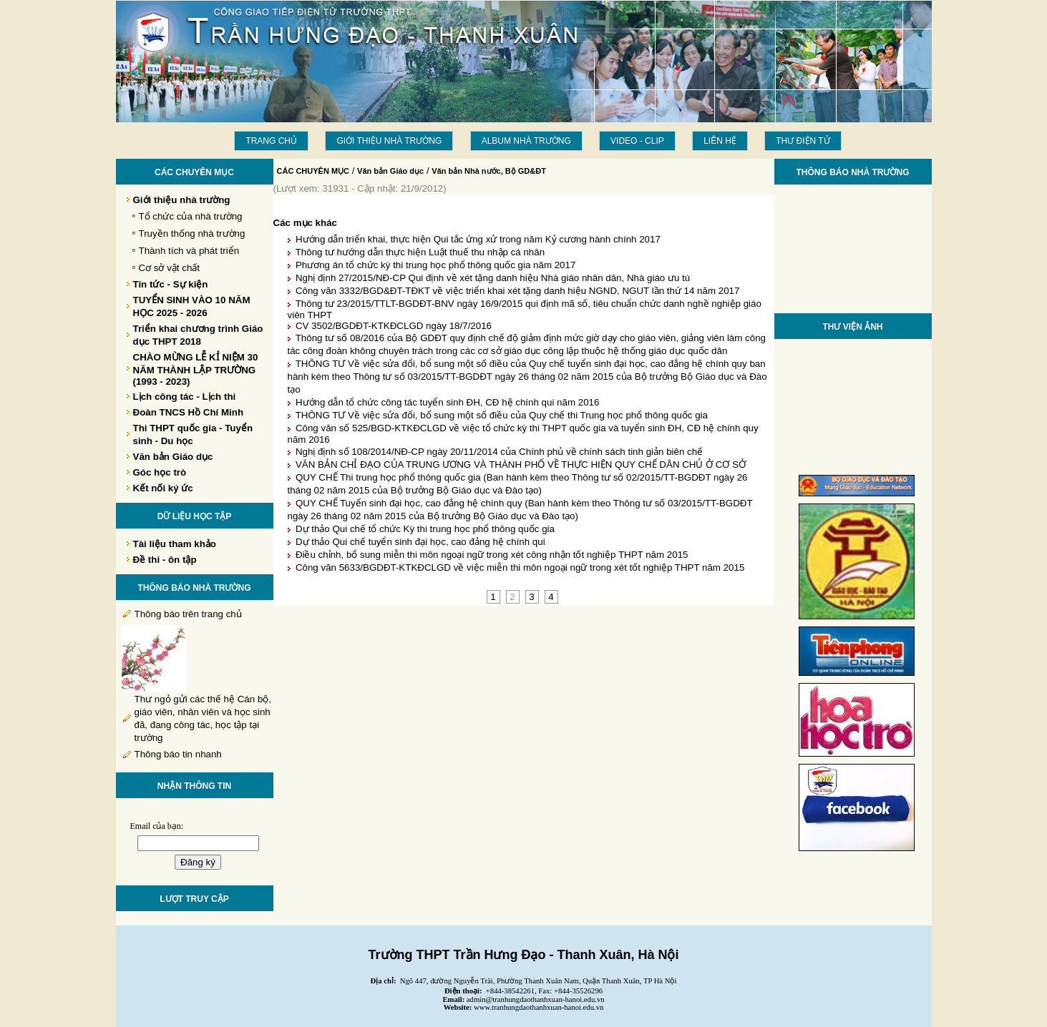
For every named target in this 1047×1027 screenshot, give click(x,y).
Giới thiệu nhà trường (389, 141)
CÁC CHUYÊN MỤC (313, 171)
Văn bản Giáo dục (390, 171)
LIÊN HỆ (719, 141)
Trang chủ (271, 141)
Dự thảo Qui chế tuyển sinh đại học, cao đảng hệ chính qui (420, 541)
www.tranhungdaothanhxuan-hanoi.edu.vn (538, 1007)
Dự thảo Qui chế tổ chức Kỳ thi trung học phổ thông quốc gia (425, 529)
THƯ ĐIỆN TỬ (802, 141)
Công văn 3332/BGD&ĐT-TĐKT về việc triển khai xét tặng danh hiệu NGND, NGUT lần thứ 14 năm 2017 (517, 290)
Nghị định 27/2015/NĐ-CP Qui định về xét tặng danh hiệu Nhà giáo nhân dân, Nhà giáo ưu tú (493, 277)
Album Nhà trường (526, 141)
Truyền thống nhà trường (192, 233)
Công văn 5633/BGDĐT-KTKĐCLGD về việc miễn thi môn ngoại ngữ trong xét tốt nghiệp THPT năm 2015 (520, 567)
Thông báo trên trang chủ (188, 614)
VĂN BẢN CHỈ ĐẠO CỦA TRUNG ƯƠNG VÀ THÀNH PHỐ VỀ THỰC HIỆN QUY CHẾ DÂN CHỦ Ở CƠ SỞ (521, 464)
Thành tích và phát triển (189, 250)
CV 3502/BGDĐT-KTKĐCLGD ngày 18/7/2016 (394, 325)
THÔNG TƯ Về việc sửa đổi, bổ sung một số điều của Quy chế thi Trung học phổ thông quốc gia (502, 415)
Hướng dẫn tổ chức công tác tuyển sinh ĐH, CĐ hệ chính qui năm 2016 (447, 402)
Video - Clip (637, 141)
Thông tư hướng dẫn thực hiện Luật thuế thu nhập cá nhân (420, 252)
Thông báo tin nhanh (178, 754)
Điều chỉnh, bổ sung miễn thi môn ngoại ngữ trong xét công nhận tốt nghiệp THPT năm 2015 (492, 554)
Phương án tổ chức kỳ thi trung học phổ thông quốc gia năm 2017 (435, 265)
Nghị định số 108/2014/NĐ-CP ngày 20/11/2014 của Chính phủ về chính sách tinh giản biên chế (499, 451)
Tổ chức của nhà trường (191, 216)
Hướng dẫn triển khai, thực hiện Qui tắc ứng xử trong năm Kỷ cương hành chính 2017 (478, 239)
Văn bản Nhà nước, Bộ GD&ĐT (489, 171)
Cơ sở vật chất (169, 267)
